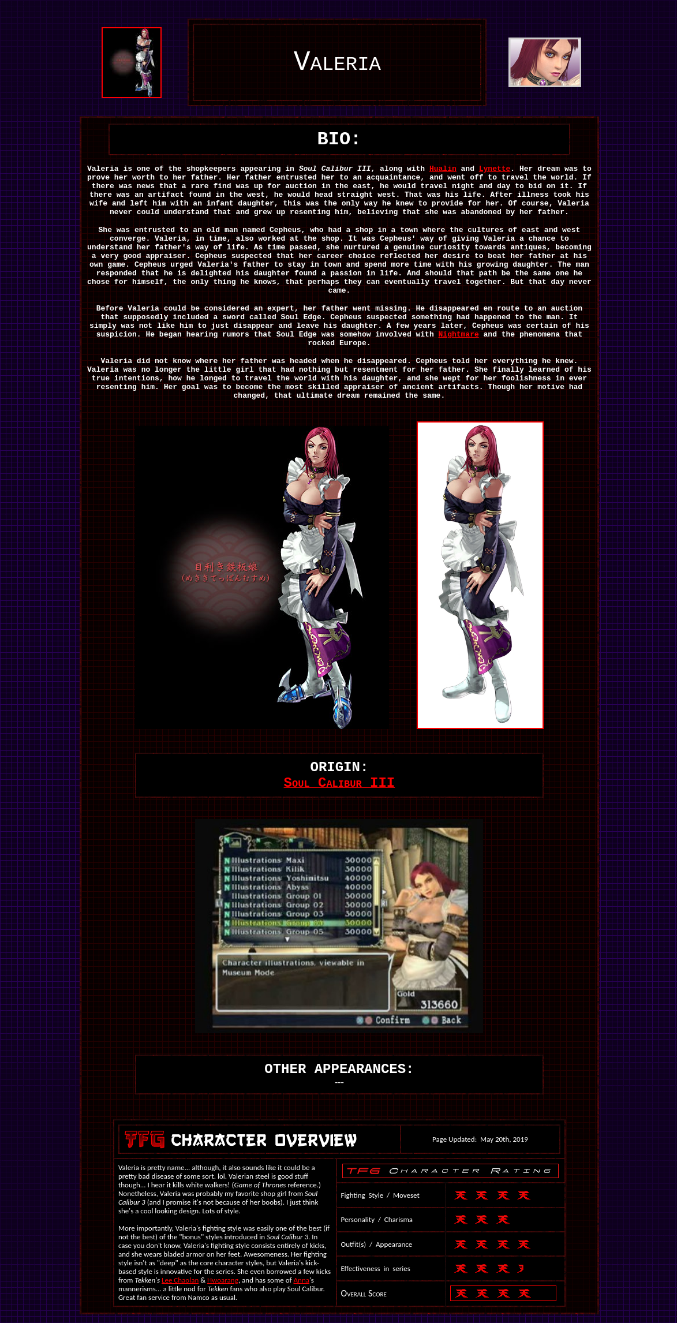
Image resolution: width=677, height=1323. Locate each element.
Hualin (443, 169)
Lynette (495, 169)
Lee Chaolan (180, 1280)
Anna (301, 1280)
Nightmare (459, 334)
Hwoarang (222, 1280)
